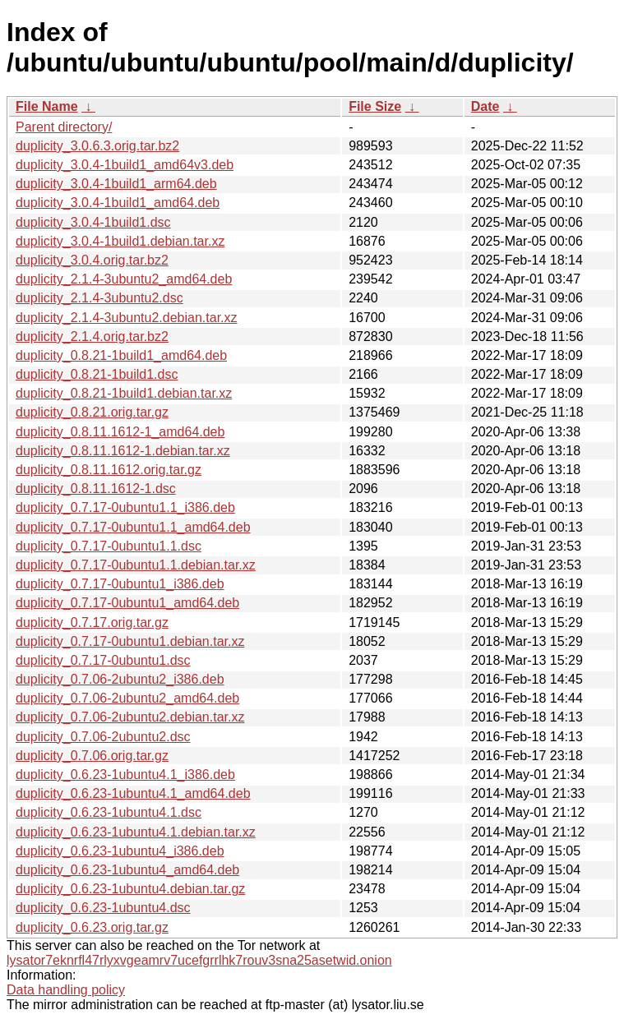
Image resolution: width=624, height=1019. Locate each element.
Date (485, 106)
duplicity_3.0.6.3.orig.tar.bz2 (97, 146)
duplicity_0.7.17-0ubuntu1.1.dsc (108, 546)
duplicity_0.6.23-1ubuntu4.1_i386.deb (125, 775)
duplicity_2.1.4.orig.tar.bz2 (92, 337)
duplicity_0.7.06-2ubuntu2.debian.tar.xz (130, 717)
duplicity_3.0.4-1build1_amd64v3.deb (124, 165)
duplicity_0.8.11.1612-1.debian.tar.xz (123, 451)
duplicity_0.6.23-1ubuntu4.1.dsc (108, 812)
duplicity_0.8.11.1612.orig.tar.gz (108, 470)
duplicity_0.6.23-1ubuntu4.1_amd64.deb (133, 793)
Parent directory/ (64, 127)
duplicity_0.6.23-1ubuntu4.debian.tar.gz (130, 889)
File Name (47, 106)
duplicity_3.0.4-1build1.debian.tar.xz (120, 241)
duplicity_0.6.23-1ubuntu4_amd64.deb (127, 870)
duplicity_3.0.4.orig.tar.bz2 (92, 260)
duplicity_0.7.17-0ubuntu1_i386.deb (120, 584)
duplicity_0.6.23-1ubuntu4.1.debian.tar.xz (136, 832)
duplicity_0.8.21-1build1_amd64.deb (121, 355)
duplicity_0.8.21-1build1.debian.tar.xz (124, 393)
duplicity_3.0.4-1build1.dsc (93, 222)
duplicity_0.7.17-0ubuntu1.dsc (103, 660)
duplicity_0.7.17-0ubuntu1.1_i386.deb (125, 507)
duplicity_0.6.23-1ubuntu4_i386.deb (120, 851)
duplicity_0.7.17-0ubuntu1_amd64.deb (127, 603)
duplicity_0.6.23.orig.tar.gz (92, 927)
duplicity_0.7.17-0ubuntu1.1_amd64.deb (133, 527)
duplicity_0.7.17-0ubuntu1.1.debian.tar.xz (136, 565)
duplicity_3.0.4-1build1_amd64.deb (118, 203)
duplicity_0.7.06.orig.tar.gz (92, 756)
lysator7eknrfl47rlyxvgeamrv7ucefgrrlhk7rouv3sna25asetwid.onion (199, 960)
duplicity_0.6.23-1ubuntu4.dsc (103, 908)
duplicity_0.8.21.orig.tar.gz (92, 412)
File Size (375, 106)
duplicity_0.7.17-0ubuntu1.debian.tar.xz (130, 641)
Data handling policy (66, 990)
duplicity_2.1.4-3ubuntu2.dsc (99, 298)
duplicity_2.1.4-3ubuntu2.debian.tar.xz (127, 318)
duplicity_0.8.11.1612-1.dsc (96, 489)
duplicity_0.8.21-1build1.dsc (97, 374)
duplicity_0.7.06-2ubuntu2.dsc (103, 737)
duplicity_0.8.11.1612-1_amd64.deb (120, 432)
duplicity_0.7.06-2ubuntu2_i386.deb (120, 679)
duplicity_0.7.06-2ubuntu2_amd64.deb (127, 698)
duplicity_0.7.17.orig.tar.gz (92, 622)
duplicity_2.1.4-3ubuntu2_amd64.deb (124, 279)
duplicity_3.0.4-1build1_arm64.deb (116, 184)
